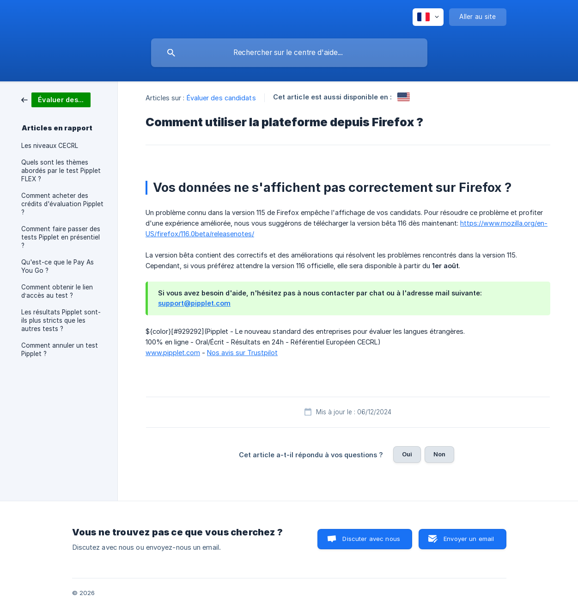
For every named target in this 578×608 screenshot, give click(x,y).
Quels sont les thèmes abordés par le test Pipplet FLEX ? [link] (61, 171)
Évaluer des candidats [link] (221, 98)
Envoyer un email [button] (469, 538)
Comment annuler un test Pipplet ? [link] (59, 349)
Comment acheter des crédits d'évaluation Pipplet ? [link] (62, 204)
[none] (428, 17)
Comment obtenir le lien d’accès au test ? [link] (57, 291)
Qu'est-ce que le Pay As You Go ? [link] (57, 266)
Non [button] (439, 454)
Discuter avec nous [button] (371, 538)
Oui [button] (407, 454)
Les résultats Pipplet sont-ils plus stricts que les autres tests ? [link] (61, 320)
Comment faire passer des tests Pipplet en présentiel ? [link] (60, 237)
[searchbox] (289, 52)
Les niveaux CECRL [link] (49, 145)
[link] (56, 99)
